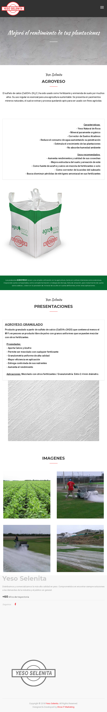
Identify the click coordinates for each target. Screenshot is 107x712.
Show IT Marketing (65, 707)
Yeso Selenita (24, 578)
